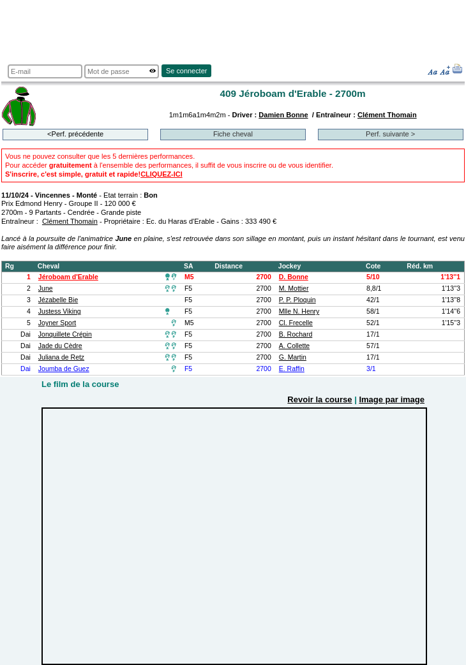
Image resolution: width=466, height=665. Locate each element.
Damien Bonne (283, 115)
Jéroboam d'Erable (68, 277)
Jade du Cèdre (60, 345)
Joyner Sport (57, 322)
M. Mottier (294, 288)
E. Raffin (291, 368)
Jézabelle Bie (58, 299)
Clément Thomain (387, 115)
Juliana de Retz (61, 357)
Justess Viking (59, 311)
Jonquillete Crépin (65, 334)
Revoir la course (319, 399)
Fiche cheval (233, 134)
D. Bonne (293, 277)
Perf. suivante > (390, 134)
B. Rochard (295, 334)
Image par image (392, 399)
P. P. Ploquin (297, 299)
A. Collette (294, 345)
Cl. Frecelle (296, 322)
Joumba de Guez (63, 368)
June (45, 288)
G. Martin (292, 357)
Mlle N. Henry (299, 311)
